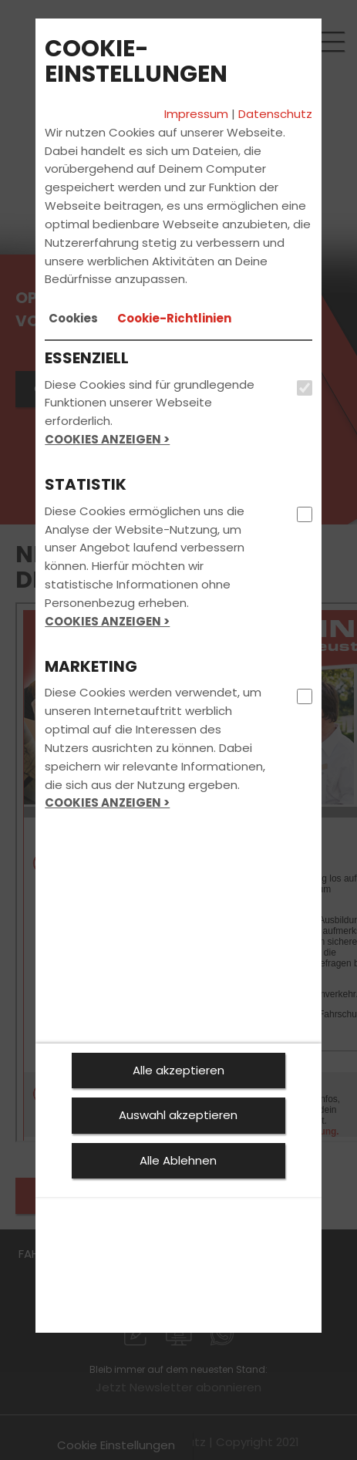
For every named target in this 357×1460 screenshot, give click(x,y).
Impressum (196, 114)
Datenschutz (275, 114)
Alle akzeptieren (178, 1070)
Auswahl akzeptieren (178, 1115)
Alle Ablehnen (178, 1160)
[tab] (73, 318)
